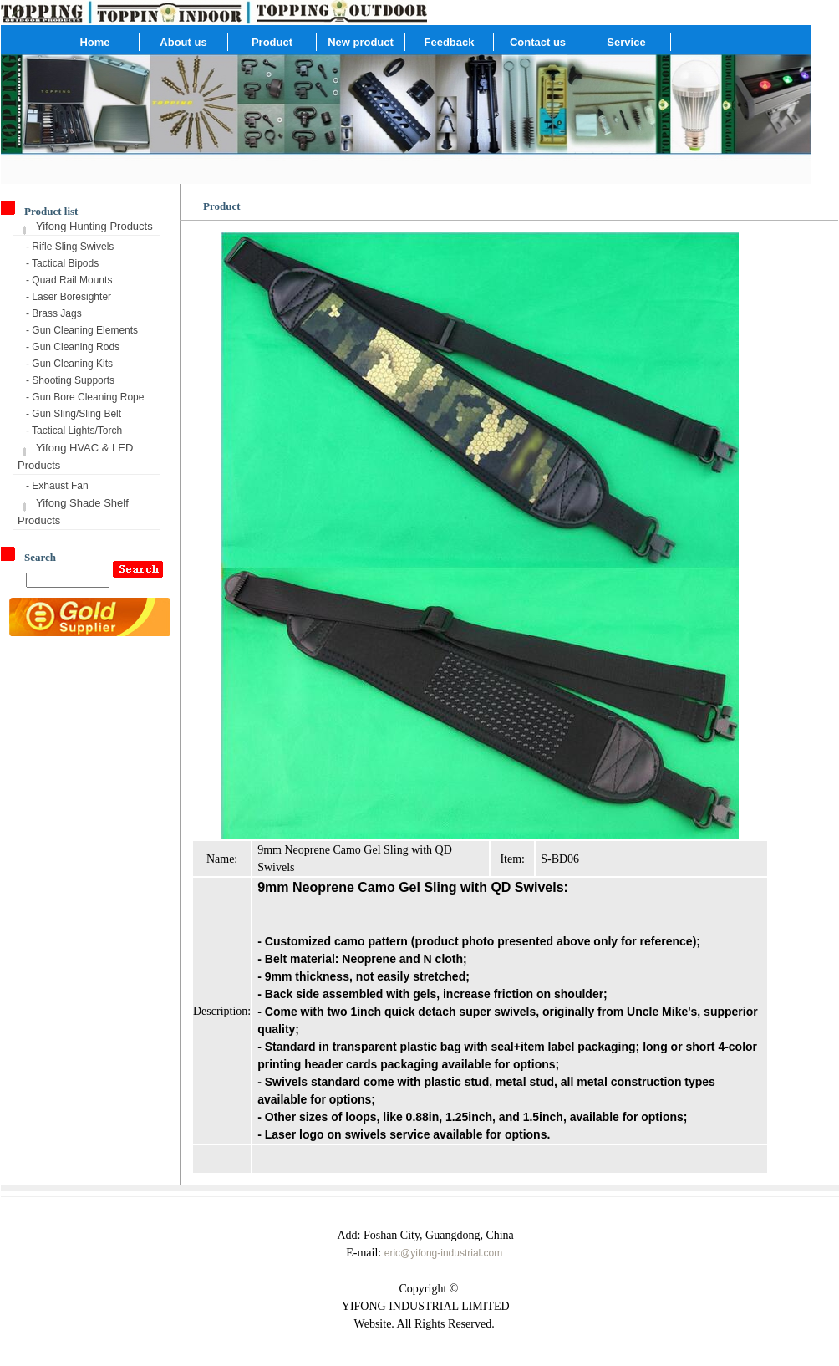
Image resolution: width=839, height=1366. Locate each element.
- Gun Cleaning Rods (72, 347)
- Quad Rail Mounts (69, 280)
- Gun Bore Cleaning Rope (85, 397)
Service (626, 42)
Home (94, 42)
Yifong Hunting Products (94, 226)
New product (361, 42)
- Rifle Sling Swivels (70, 246)
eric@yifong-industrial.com (443, 1253)
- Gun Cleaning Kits (69, 364)
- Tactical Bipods (62, 263)
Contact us (538, 42)
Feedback (450, 42)
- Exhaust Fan (57, 486)
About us (183, 42)
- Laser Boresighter (68, 297)
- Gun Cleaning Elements (82, 330)
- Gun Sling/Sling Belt (73, 414)
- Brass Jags (54, 313)
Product (272, 42)
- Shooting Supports (70, 380)
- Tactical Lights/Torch (74, 430)
